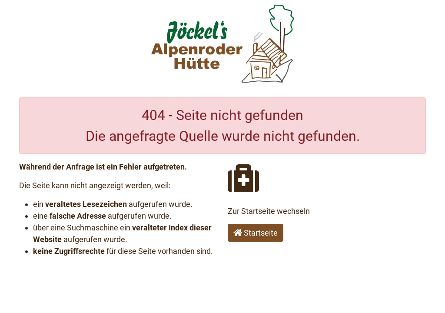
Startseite (255, 232)
